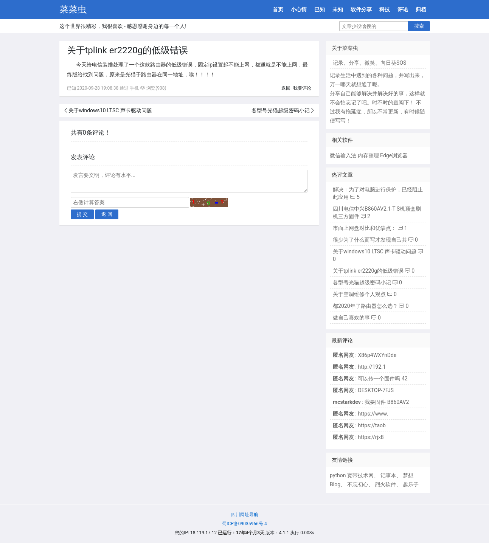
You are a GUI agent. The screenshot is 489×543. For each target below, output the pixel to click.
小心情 (299, 9)
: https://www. (360, 414)
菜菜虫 (73, 9)
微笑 (370, 63)
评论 (402, 9)
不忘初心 (357, 484)
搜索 (419, 26)
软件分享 (361, 9)
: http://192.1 (359, 367)
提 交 (82, 214)
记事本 (388, 475)
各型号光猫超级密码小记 (280, 110)
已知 (319, 9)
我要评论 (302, 88)
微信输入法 (343, 155)
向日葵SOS (393, 63)
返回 (285, 88)
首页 (278, 9)
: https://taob (359, 425)
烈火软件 (385, 484)
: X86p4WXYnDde (364, 355)
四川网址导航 (244, 514)
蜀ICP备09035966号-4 (244, 523)
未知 (337, 9)
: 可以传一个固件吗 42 (370, 378)
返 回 (107, 214)
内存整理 (368, 155)
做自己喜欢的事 (351, 318)
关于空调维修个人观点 (359, 294)
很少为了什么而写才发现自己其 (370, 240)
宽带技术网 (360, 475)
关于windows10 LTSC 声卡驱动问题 (110, 110)
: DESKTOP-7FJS (363, 390)
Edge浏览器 (394, 155)
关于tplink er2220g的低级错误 (368, 271)
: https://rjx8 (358, 437)
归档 (421, 9)
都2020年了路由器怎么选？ (365, 306)
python (338, 475)
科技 (384, 9)
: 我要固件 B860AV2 (371, 402)
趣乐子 (411, 484)
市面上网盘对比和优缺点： (364, 228)
